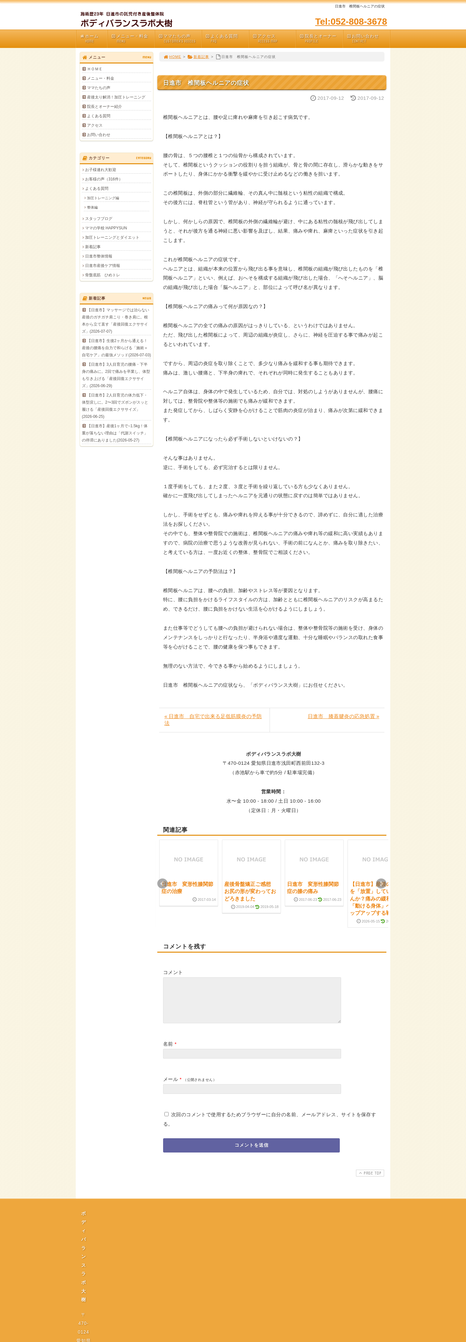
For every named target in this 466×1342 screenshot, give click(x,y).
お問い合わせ (368, 39)
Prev (162, 883)
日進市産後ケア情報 (102, 265)
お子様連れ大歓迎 (100, 169)
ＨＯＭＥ (95, 69)
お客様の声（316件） (104, 179)
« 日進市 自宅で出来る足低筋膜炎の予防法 (213, 720)
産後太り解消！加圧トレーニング (116, 97)
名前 (168, 1051)
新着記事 (198, 57)
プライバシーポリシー (235, 1281)
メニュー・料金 (132, 39)
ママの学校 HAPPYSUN (106, 228)
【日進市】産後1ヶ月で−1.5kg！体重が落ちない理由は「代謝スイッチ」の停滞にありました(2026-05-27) (115, 433)
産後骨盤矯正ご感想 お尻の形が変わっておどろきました (250, 891)
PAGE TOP (369, 1180)
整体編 (92, 207)
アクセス (274, 39)
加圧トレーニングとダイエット (112, 237)
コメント (173, 972)
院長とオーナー (321, 39)
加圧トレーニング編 (103, 198)
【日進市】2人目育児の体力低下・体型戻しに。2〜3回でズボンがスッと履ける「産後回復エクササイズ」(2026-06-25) (115, 406)
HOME (172, 57)
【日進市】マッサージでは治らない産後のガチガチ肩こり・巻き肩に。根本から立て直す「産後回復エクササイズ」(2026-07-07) (115, 321)
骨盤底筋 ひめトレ (102, 275)
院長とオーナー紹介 (104, 106)
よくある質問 (227, 39)
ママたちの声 (180, 39)
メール (170, 1087)
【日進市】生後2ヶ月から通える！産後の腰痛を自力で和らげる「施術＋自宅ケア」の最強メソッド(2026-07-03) (116, 347)
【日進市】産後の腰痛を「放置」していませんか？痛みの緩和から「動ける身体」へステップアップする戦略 (376, 898)
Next (381, 883)
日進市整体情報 (98, 256)
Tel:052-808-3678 (351, 22)
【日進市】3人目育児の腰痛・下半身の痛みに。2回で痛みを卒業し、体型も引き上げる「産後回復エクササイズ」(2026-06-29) (116, 375)
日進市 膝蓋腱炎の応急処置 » (343, 716)
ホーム (93, 39)
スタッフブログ (98, 218)
